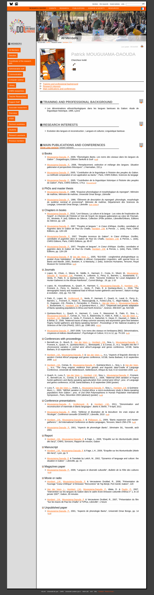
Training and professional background (60, 84)
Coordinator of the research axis (20, 62)
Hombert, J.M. (98, 228)
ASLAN (43, 591)
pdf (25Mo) (93, 205)
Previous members (16, 141)
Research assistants (17, 135)
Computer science (16, 80)
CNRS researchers (16, 91)
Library (12, 85)
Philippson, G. (95, 420)
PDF (98, 325)
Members (95, 4)
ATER (11, 119)
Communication (15, 74)
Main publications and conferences (59, 89)
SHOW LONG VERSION (49, 148)
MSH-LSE (86, 591)
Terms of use (109, 591)
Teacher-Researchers (17, 96)
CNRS (62, 591)
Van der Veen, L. (81, 257)
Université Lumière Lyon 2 (73, 591)
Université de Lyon (52, 591)
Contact (101, 591)
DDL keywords (104, 4)
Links (122, 4)
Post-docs (13, 113)
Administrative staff (16, 69)
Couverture (91, 183)
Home (48, 42)
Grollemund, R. (75, 298)
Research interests (52, 86)
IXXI (91, 591)
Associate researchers (18, 108)
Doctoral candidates (17, 124)
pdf (96, 159)
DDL (95, 591)
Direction (12, 56)
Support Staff (14, 102)
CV (71, 42)
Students (12, 130)
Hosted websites (115, 4)
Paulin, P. (126, 489)
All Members (14, 50)
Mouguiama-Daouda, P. (58, 157)
